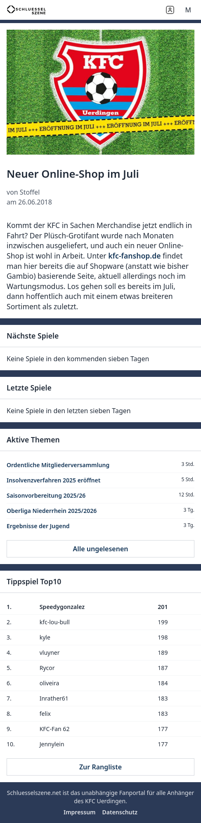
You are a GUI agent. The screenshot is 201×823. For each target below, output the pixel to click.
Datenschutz (120, 812)
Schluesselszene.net (34, 793)
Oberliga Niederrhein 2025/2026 (52, 511)
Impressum (80, 812)
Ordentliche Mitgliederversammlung (58, 465)
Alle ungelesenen (100, 548)
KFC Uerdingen (105, 801)
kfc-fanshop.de (134, 256)
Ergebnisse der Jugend (38, 526)
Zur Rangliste (100, 766)
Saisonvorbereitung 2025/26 (46, 495)
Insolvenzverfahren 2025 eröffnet (53, 480)
